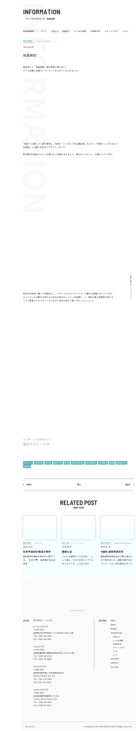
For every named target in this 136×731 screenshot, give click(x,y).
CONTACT (115, 663)
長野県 (27, 466)
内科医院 (39, 462)
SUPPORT (115, 659)
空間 (112, 462)
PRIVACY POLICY (77, 610)
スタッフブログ (111, 31)
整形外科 (58, 462)
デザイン (28, 462)
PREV (29, 484)
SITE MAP (115, 667)
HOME (113, 620)
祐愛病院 (103, 462)
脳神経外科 (121, 462)
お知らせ (55, 31)
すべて (44, 31)
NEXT (128, 484)
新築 (67, 462)
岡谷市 (48, 462)
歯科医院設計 (78, 462)
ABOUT (113, 624)
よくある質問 (80, 31)
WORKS (114, 629)
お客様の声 (95, 31)
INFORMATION (116, 633)
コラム (125, 31)
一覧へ (78, 484)
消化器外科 (91, 462)
